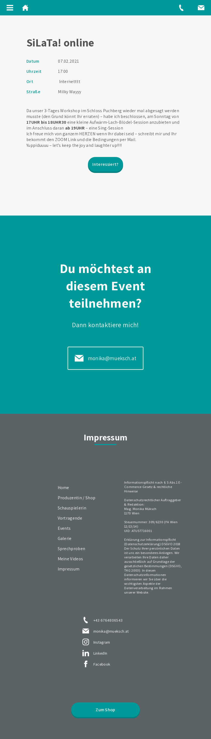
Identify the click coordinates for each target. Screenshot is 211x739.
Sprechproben (71, 549)
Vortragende (70, 518)
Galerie (65, 538)
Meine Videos (70, 559)
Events (64, 528)
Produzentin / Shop (77, 498)
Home (63, 487)
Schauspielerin (72, 508)
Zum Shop (105, 710)
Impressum (69, 569)
